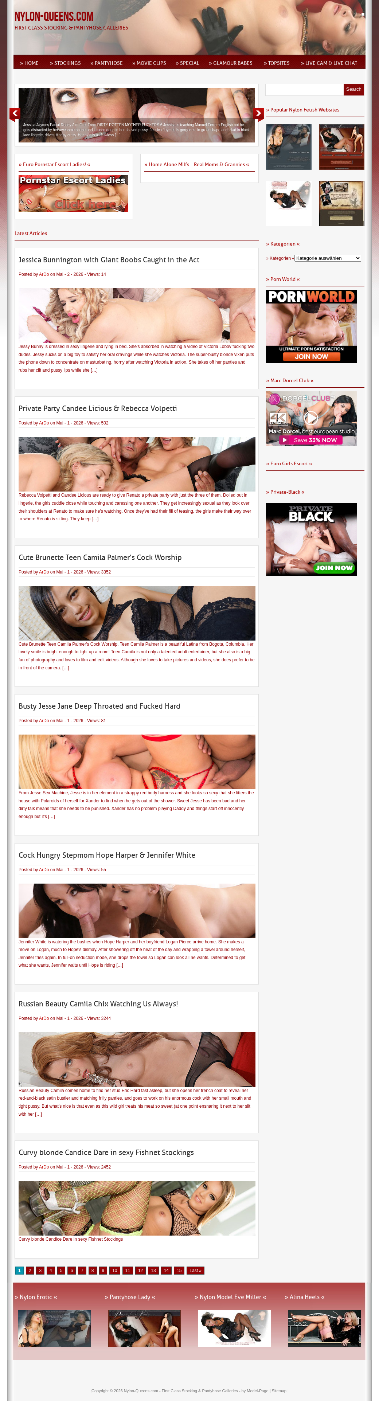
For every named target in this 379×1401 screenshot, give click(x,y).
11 (127, 1270)
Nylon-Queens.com (54, 17)
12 (140, 1270)
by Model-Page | (257, 1391)
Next (258, 115)
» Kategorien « (280, 258)
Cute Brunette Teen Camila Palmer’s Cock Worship (100, 557)
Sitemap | (280, 1391)
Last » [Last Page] (196, 1270)
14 (166, 1270)
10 (114, 1270)
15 (179, 1270)
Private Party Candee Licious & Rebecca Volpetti (98, 408)
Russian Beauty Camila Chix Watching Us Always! (98, 1003)
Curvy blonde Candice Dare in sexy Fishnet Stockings (106, 1152)
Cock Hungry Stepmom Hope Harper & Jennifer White (107, 855)
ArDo (44, 274)
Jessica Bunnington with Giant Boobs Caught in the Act (109, 259)
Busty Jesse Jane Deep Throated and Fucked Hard (99, 706)
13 (153, 1270)
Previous (14, 115)
